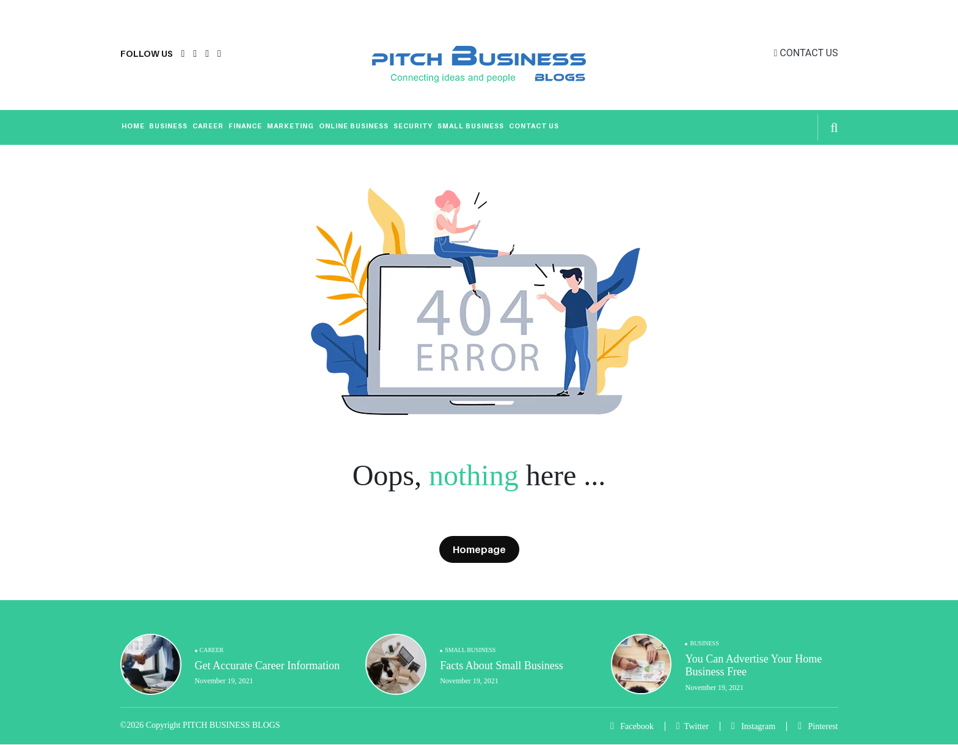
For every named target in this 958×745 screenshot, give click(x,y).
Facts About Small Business (501, 665)
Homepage (479, 549)
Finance (245, 126)
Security (413, 126)
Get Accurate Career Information (267, 665)
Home (133, 126)
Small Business (470, 126)
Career (208, 126)
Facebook (632, 726)
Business (168, 126)
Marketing (290, 126)
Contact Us (534, 126)
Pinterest (818, 726)
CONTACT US (806, 53)
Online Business (354, 126)
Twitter (692, 726)
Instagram (753, 726)
